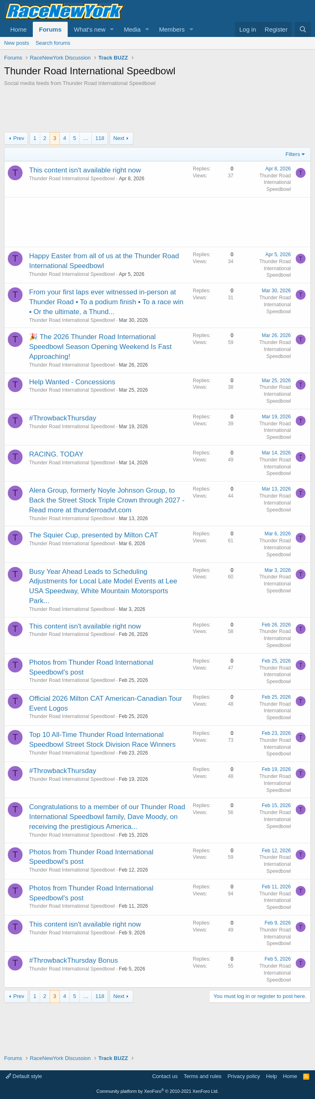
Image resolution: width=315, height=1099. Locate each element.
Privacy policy (244, 1076)
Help (271, 1076)
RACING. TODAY (56, 454)
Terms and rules (202, 1076)
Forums (50, 29)
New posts (16, 43)
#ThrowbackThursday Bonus (73, 960)
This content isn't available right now (85, 170)
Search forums (53, 43)
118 (99, 138)
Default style (24, 1076)
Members (172, 29)
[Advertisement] (157, 109)
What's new (89, 29)
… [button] (85, 138)
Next (118, 138)
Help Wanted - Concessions (72, 382)
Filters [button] (292, 154)
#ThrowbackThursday (62, 418)
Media (132, 29)
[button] (112, 29)
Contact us (165, 1076)
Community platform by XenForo (157, 1091)
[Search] (303, 29)
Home (18, 29)
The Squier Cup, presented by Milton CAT (93, 535)
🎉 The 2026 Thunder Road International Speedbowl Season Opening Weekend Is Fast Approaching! (100, 346)
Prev (18, 138)
